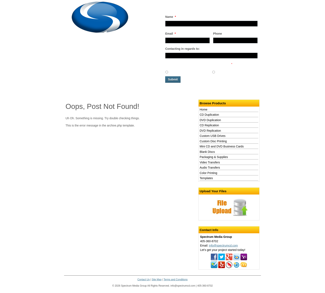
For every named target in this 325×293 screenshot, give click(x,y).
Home (69, 92)
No (218, 71)
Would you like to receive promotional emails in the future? (198, 64)
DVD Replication (210, 130)
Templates (206, 178)
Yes (172, 71)
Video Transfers (210, 162)
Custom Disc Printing (213, 141)
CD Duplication (209, 114)
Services (81, 92)
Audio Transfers (210, 167)
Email (170, 33)
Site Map (156, 279)
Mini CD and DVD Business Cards (222, 146)
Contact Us (97, 92)
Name (170, 16)
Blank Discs (207, 151)
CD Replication (209, 125)
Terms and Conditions (176, 279)
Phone (217, 33)
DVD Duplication (210, 120)
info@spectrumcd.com (223, 245)
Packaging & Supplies (214, 157)
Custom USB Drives (212, 135)
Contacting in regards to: (182, 48)
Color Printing (208, 173)
